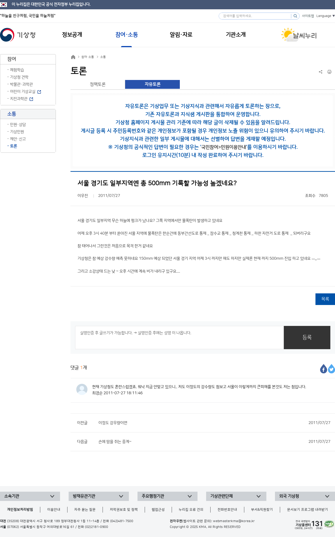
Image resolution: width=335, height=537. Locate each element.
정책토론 (98, 84)
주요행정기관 (153, 496)
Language (323, 16)
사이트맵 (308, 16)
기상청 (17, 35)
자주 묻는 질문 (85, 510)
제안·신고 (18, 139)
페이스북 (323, 368)
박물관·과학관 (21, 84)
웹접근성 (158, 510)
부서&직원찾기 (262, 510)
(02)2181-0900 (96, 527)
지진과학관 (18, 99)
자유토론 (153, 84)
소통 (103, 57)
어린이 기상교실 (22, 92)
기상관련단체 (221, 496)
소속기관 (11, 496)
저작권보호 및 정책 (124, 510)
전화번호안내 (227, 510)
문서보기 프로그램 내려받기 (307, 510)
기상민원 (17, 132)
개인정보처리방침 (20, 510)
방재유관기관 (84, 496)
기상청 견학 (19, 77)
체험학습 (17, 70)
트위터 (331, 368)
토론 (13, 146)
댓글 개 (78, 367)
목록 (325, 299)
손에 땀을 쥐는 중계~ (214, 441)
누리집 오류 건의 (191, 510)
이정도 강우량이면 (214, 423)
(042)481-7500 (121, 521)
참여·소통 (87, 57)
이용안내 (53, 510)
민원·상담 (18, 125)
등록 (307, 337)
